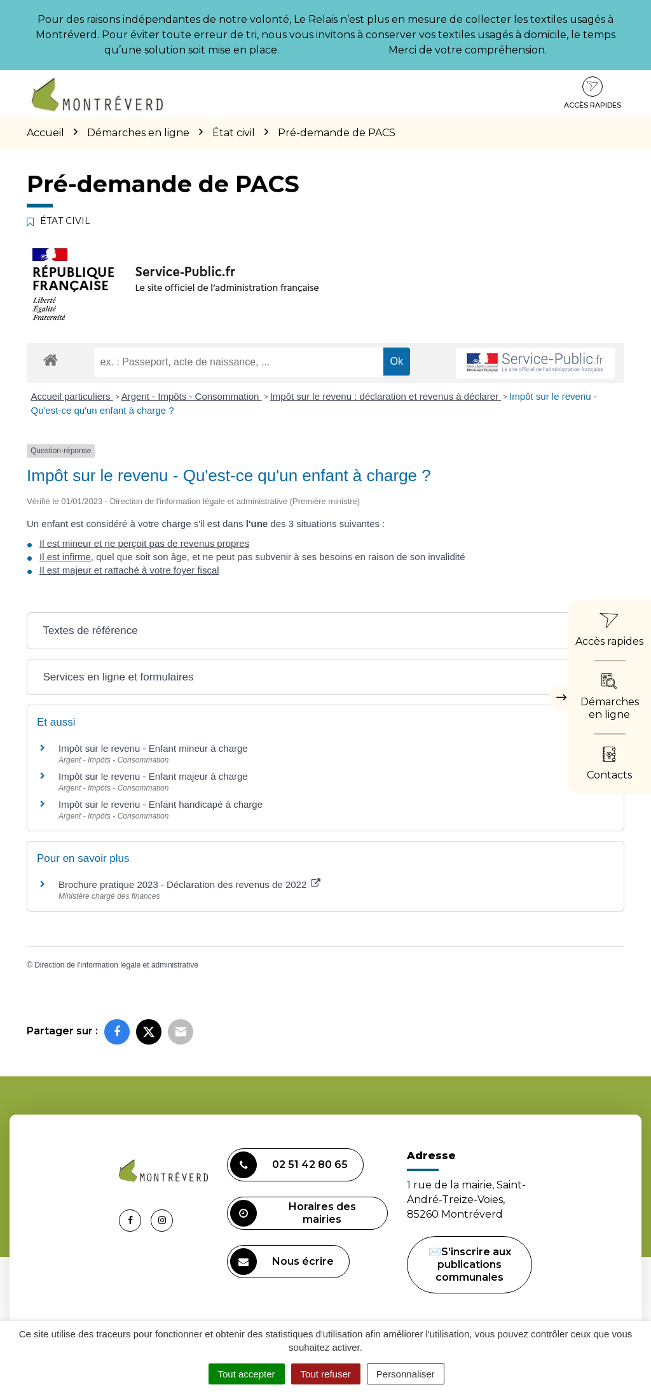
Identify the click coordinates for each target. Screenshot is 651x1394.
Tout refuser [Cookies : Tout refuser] (326, 1374)
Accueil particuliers (72, 396)
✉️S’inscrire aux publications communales (469, 1264)
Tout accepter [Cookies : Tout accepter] (246, 1374)
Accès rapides (592, 92)
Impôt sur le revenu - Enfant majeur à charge (153, 776)
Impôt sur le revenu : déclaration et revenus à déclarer (386, 396)
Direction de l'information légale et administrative (116, 965)
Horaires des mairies (293, 1213)
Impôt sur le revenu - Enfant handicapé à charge (160, 804)
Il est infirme (65, 556)
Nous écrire (282, 1261)
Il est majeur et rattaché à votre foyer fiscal (129, 570)
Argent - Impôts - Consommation (191, 396)
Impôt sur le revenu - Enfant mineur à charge (153, 748)
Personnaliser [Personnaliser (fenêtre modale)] (405, 1374)
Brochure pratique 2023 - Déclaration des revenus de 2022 (189, 884)
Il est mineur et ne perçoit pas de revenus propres (144, 543)
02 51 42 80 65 (289, 1164)
